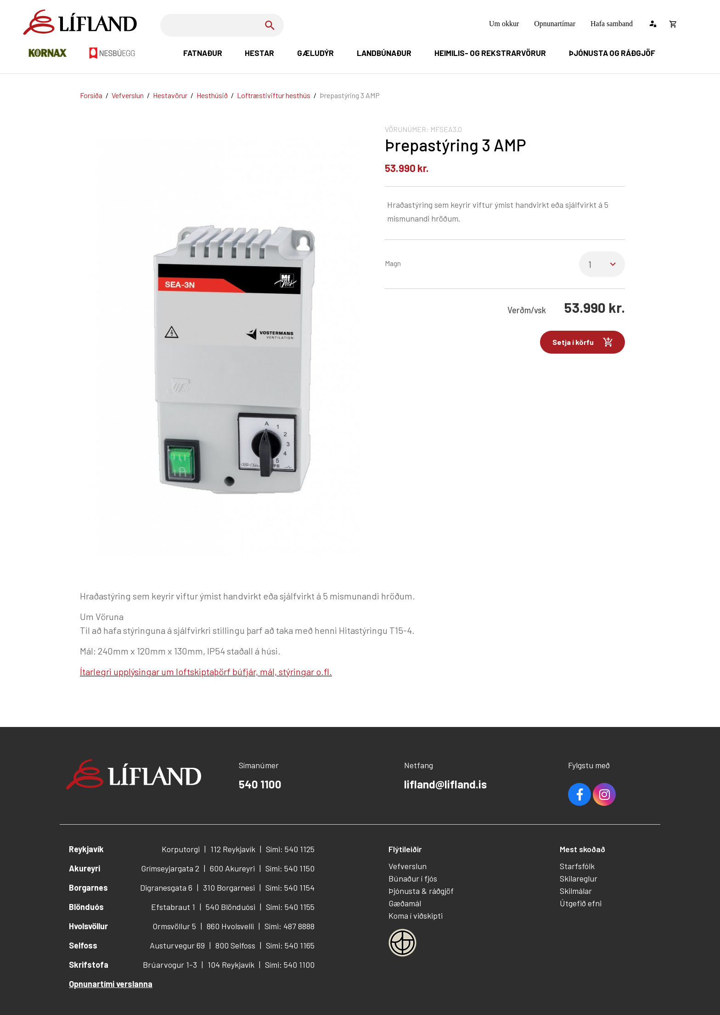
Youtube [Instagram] (604, 794)
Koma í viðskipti (415, 915)
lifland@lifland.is (445, 784)
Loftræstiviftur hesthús (273, 95)
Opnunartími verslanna (110, 984)
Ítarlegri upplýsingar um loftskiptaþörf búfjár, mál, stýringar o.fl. (206, 671)
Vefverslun (128, 95)
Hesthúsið (212, 95)
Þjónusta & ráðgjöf (421, 891)
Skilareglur (578, 878)
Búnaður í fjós (412, 878)
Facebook (579, 794)
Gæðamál (404, 903)
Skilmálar (576, 891)
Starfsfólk (577, 866)
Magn (393, 263)
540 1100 (260, 784)
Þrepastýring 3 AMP (350, 95)
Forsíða (91, 95)
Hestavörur (170, 95)
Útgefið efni (581, 903)
